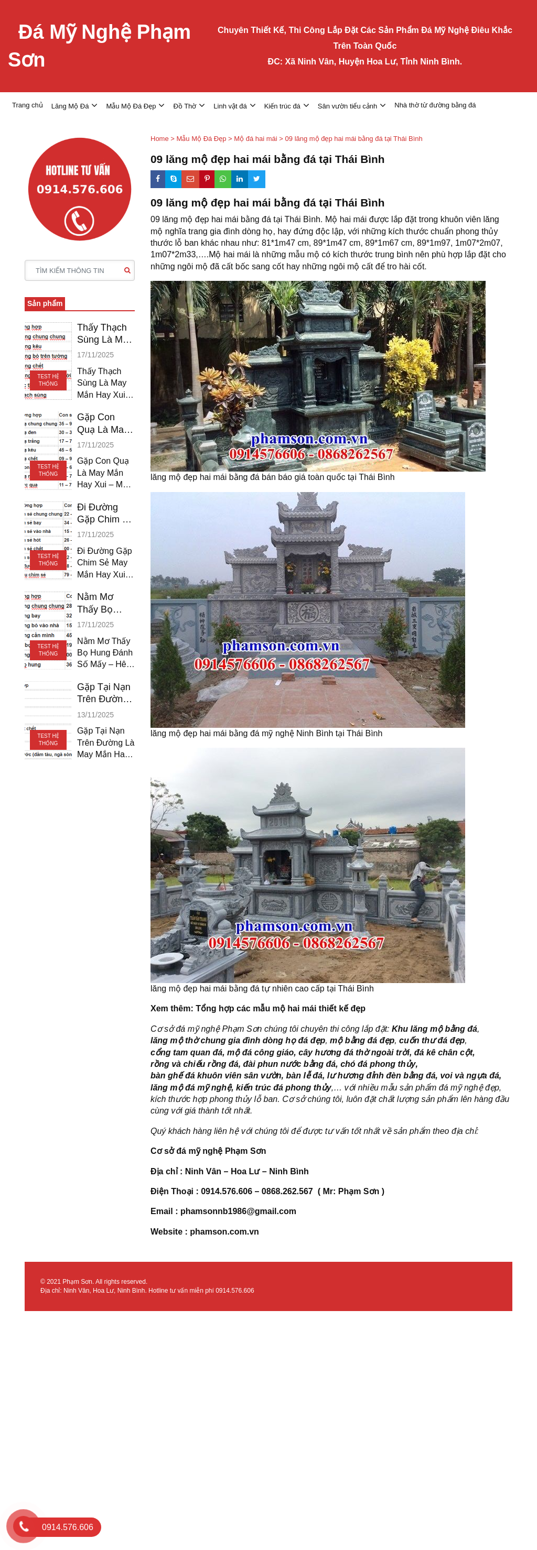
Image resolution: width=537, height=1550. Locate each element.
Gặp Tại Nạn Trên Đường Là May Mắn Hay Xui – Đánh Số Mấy (104, 694)
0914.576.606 (235, 1290)
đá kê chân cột (443, 1052)
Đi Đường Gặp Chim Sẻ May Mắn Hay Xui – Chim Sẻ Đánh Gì (105, 514)
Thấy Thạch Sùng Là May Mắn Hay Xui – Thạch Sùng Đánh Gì (105, 334)
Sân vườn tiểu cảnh (347, 106)
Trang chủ (27, 105)
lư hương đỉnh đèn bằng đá (381, 1075)
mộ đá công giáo (260, 1052)
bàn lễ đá (304, 1075)
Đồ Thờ (184, 106)
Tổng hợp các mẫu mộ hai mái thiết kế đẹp (282, 1008)
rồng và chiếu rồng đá (195, 1064)
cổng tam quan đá (186, 1052)
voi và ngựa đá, (470, 1075)
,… (336, 1087)
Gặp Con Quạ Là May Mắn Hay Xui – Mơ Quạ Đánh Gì (104, 424)
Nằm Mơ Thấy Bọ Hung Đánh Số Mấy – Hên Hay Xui (103, 604)
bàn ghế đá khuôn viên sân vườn (216, 1075)
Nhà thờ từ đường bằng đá (435, 105)
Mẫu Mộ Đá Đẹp (131, 106)
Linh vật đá (229, 106)
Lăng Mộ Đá (70, 106)
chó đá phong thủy (377, 1064)
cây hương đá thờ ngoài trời (354, 1052)
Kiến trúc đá (282, 106)
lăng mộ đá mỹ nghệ (191, 1087)
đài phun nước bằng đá (289, 1064)
